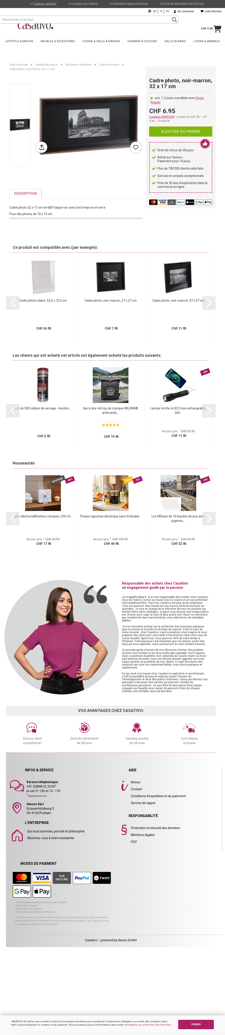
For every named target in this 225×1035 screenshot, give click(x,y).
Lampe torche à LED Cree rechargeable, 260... (178, 411)
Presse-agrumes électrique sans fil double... (110, 516)
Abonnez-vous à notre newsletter (50, 838)
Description (25, 193)
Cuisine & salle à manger (101, 44)
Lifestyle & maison (19, 44)
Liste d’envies (211, 11)
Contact (136, 789)
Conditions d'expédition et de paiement (158, 796)
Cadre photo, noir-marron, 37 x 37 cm (178, 300)
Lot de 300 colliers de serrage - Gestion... (43, 408)
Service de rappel (143, 803)
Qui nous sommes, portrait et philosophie (56, 831)
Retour (135, 782)
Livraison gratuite (45, 3)
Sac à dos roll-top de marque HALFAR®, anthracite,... (110, 411)
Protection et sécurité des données (155, 828)
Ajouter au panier (180, 131)
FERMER (196, 1024)
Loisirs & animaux (206, 44)
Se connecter (184, 11)
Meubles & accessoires (58, 44)
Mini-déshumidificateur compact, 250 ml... (43, 516)
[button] (12, 303)
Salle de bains (175, 44)
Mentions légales (143, 835)
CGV (134, 842)
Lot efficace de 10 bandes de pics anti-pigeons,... (178, 518)
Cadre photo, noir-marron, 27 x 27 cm (111, 300)
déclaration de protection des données (147, 1024)
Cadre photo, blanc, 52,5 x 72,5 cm (43, 300)
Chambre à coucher (142, 44)
